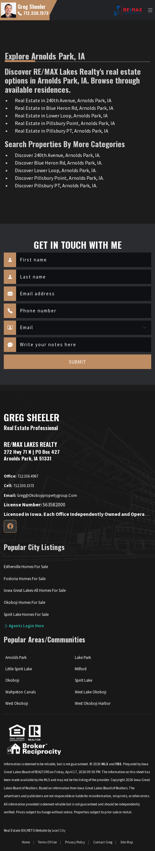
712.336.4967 (21, 476)
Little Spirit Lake (18, 668)
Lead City (58, 830)
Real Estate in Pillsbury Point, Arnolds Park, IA (65, 123)
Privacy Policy (75, 842)
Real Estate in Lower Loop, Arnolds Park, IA (61, 115)
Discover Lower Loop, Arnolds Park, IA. (56, 170)
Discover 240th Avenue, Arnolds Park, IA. (57, 155)
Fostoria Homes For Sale (24, 578)
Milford (80, 668)
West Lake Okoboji (90, 691)
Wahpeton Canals (20, 691)
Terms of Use (47, 842)
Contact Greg (102, 842)
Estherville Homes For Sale (26, 566)
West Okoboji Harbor (92, 703)
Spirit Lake (83, 680)
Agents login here (24, 625)
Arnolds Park (16, 657)
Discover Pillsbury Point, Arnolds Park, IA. (59, 178)
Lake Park (83, 657)
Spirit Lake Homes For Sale (26, 614)
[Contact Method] (83, 328)
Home (26, 842)
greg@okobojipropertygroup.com (40, 495)
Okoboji (12, 680)
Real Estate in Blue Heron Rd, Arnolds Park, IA (64, 108)
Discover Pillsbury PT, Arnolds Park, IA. (56, 185)
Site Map (126, 842)
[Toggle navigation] (150, 10)
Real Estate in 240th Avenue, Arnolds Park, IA (63, 100)
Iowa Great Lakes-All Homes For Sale (35, 590)
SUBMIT (77, 362)
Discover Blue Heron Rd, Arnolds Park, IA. (58, 163)
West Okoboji (16, 703)
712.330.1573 (33, 13)
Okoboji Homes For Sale (24, 602)
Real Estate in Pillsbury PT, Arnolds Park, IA (61, 131)
